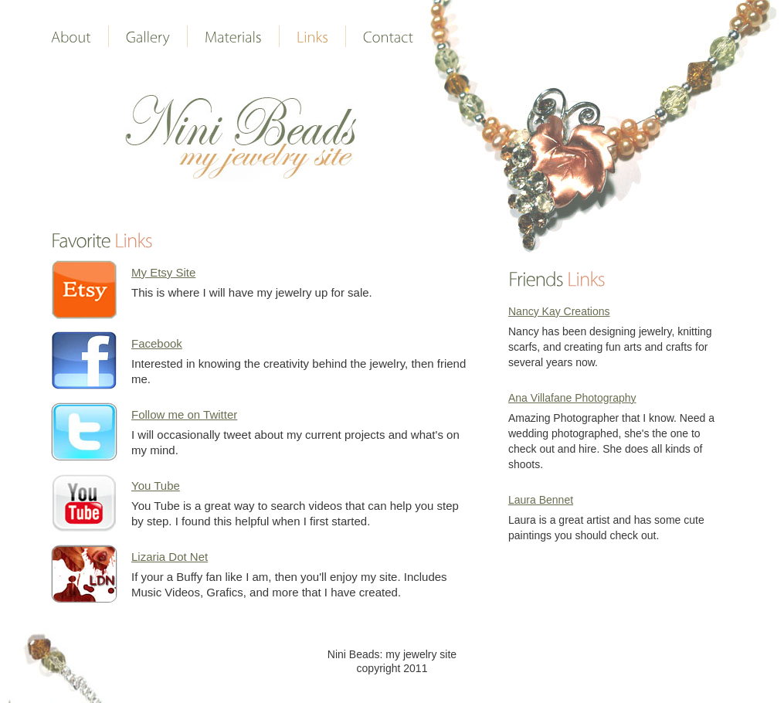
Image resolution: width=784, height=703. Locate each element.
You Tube (155, 485)
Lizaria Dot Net (169, 556)
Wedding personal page (242, 136)
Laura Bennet (540, 500)
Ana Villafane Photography (572, 398)
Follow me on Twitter (184, 414)
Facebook (156, 343)
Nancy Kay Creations (559, 311)
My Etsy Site (163, 272)
